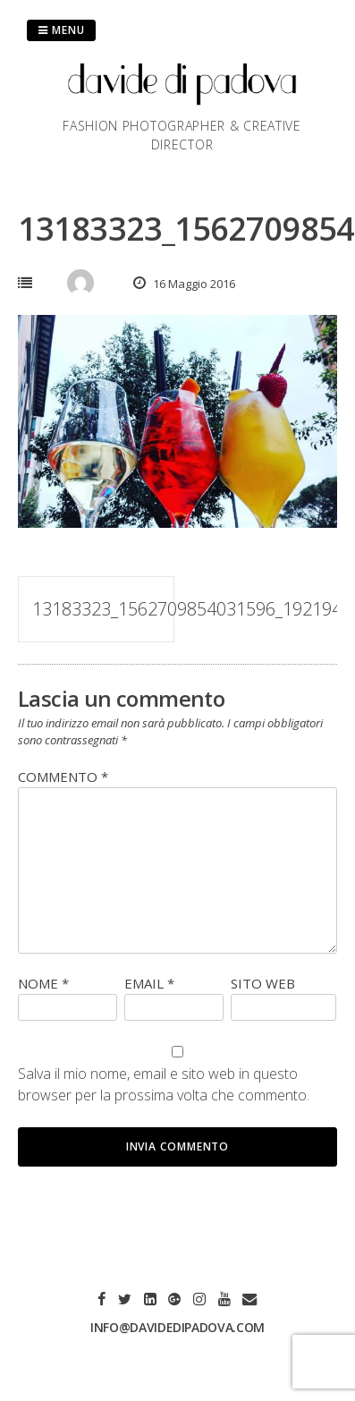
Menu (61, 30)
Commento (63, 776)
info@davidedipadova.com (177, 1327)
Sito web (263, 983)
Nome (43, 983)
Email (149, 983)
